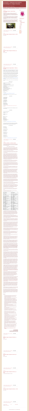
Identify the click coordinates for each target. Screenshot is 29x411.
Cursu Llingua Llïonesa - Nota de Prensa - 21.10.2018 (22, 22)
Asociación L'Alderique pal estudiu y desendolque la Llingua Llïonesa (12, 3)
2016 (20, 26)
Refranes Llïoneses (21, 7)
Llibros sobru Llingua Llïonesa (5, 8)
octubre (20, 21)
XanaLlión (21, 32)
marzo (20, 23)
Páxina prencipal (4, 7)
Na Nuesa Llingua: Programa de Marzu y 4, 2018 (10, 34)
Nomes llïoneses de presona (17, 7)
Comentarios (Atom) (7, 405)
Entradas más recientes (5, 404)
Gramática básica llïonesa (9, 7)
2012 (20, 28)
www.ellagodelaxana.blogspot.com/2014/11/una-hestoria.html (11, 121)
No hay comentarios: (10, 30)
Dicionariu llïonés (13, 7)
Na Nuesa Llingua (17, 8)
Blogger (19, 409)
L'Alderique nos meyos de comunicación (12, 8)
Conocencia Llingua (6, 47)
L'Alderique (21, 31)
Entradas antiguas (16, 404)
